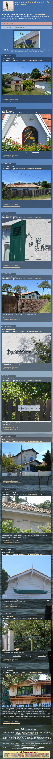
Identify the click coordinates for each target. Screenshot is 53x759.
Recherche (40, 738)
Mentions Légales (21, 748)
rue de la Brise (42, 656)
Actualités (12, 737)
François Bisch (33, 743)
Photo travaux (11, 711)
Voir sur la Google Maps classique (11, 101)
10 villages (40, 737)
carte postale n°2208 (11, 652)
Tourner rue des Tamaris (12, 732)
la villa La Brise (17, 656)
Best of (23, 738)
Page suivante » (32, 729)
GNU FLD (41, 747)
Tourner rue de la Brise (30, 734)
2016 (3, 718)
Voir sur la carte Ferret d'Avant (10, 99)
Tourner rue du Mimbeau (30, 732)
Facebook (38, 748)
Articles (27, 737)
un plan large (35, 152)
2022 (9, 718)
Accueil (5, 737)
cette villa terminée (21, 537)
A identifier (16, 738)
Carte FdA (20, 737)
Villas (10, 738)
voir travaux (35, 534)
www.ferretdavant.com (28, 747)
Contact (48, 738)
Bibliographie (31, 738)
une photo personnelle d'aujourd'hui (21, 718)
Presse (33, 737)
